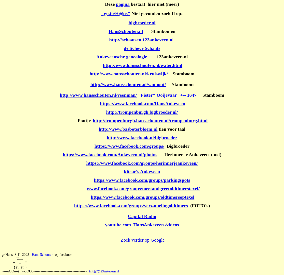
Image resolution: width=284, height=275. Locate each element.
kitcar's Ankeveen (142, 171)
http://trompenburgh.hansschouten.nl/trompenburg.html (150, 120)
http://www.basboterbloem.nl (128, 129)
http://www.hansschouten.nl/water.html (142, 65)
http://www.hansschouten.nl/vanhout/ (128, 84)
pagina (123, 4)
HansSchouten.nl (126, 31)
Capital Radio (142, 216)
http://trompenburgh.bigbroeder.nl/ (142, 112)
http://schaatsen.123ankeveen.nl (141, 39)
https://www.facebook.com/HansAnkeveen (142, 103)
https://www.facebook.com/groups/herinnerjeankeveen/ (142, 163)
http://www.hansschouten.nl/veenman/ (98, 95)
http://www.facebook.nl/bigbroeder (142, 137)
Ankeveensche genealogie (121, 56)
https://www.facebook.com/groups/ (129, 146)
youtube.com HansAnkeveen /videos (142, 224)
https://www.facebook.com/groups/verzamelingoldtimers (131, 205)
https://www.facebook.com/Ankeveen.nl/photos (110, 154)
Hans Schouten (42, 255)
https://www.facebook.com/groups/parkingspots (142, 180)
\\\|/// (20, 259)
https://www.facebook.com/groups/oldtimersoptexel (142, 197)
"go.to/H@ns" (115, 13)
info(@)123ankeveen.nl (104, 271)
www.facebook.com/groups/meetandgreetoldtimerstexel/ (143, 188)
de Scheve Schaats (142, 48)
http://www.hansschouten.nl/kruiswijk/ (129, 73)
